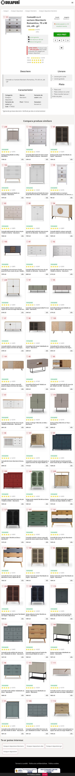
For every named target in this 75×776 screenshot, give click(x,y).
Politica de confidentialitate (38, 763)
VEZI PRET (61, 34)
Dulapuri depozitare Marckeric (48, 11)
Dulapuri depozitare (17, 11)
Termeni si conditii (21, 763)
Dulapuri (6, 11)
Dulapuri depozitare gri (54, 746)
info (22, 159)
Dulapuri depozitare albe (35, 746)
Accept (45, 774)
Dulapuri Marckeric (31, 11)
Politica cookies (53, 763)
